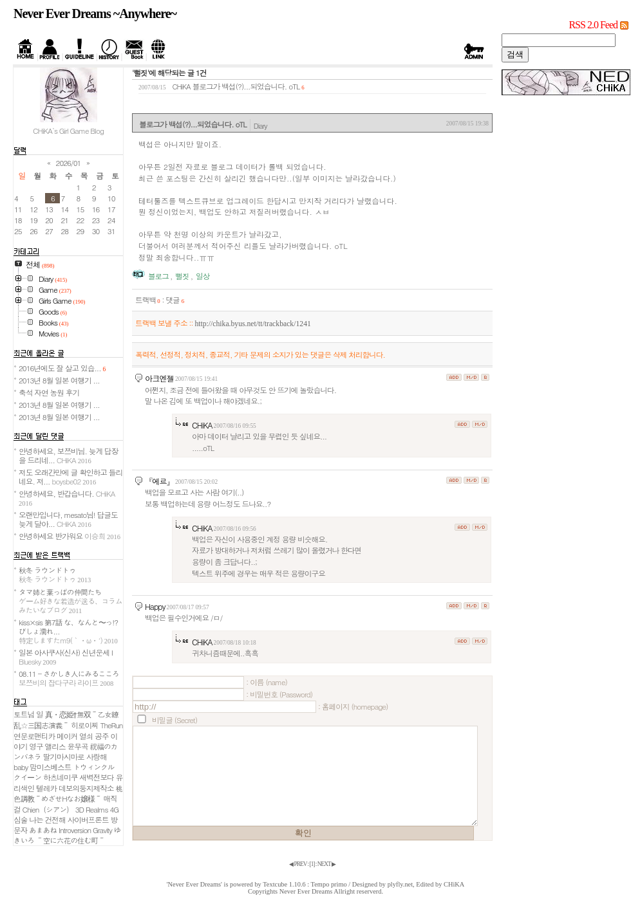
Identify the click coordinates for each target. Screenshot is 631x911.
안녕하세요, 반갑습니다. (67, 497)
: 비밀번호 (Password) (279, 694)
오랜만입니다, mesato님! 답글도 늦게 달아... (68, 519)
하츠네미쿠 (60, 777)
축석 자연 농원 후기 (49, 392)
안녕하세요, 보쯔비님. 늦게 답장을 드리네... (68, 455)
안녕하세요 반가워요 (69, 536)
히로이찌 (85, 725)
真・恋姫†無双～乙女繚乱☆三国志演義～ (66, 719)
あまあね (43, 830)
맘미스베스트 (50, 767)
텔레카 (46, 788)
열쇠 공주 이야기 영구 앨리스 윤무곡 (65, 741)
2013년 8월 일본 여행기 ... (59, 380)
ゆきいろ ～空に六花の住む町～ (67, 835)
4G (113, 809)
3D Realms (91, 809)
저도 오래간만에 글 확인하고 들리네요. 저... (70, 476)
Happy (155, 606)
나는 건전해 (47, 819)
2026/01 (68, 163)
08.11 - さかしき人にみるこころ (69, 678)
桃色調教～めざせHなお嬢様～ (68, 793)
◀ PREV (298, 864)
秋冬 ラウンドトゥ (55, 574)
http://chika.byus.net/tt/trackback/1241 (252, 324)
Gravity (102, 830)
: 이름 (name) (266, 682)
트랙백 (147, 300)
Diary (260, 125)
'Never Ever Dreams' (194, 884)
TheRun (111, 725)
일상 (202, 276)
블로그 (158, 276)
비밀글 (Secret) (174, 720)
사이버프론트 (88, 819)
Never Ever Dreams (306, 891)
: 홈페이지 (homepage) (353, 706)
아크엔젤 (159, 378)
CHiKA (202, 424)
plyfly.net (400, 884)
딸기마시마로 (63, 756)
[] (312, 864)
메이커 (67, 736)
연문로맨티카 (34, 736)
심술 (20, 819)
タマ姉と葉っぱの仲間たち (70, 601)
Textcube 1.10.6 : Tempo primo (305, 884)
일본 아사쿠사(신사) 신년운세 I (66, 657)
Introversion (75, 830)
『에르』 (159, 480)
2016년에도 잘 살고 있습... (62, 368)
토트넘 (24, 714)
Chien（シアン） (48, 809)
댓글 (174, 300)
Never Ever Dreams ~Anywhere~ (95, 13)
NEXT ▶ (326, 864)
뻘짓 (182, 276)
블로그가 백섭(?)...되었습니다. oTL (246, 86)
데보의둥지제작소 (86, 788)
